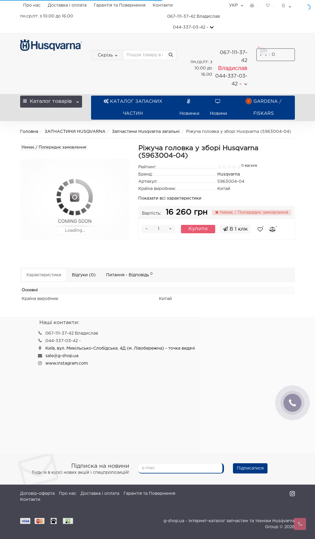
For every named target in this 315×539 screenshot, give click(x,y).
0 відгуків (249, 165)
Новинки (189, 107)
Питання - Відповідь (129, 274)
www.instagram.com (66, 363)
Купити (198, 229)
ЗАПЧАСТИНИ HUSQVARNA (75, 131)
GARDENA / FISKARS (264, 107)
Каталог (51, 100)
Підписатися (250, 468)
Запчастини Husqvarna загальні (146, 131)
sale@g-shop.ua (61, 356)
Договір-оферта (37, 493)
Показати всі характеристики (169, 198)
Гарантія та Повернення (119, 5)
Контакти (163, 5)
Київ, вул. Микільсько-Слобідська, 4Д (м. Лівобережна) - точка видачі (120, 348)
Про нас (32, 5)
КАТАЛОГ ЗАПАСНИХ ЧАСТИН (133, 107)
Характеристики (43, 275)
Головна (29, 131)
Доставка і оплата (67, 5)
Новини (218, 107)
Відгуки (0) (84, 275)
